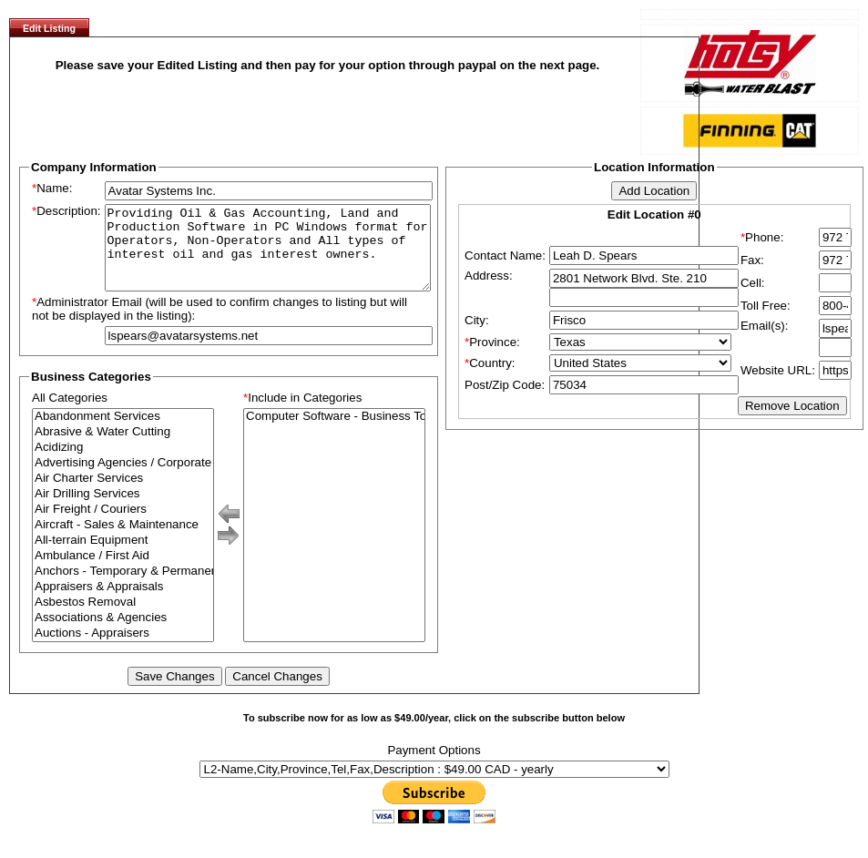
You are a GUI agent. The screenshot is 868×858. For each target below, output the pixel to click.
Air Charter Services (123, 495)
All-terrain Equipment (123, 557)
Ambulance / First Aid (123, 572)
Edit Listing (49, 28)
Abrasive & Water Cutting (123, 448)
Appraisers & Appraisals (123, 603)
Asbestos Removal (123, 619)
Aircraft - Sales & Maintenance (123, 541)
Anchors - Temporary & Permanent (123, 588)
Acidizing (123, 464)
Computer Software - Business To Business (334, 433)
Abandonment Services (123, 433)
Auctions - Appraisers (123, 650)
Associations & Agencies (123, 634)
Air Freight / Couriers (123, 526)
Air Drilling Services (123, 510)
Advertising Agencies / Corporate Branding (123, 479)
